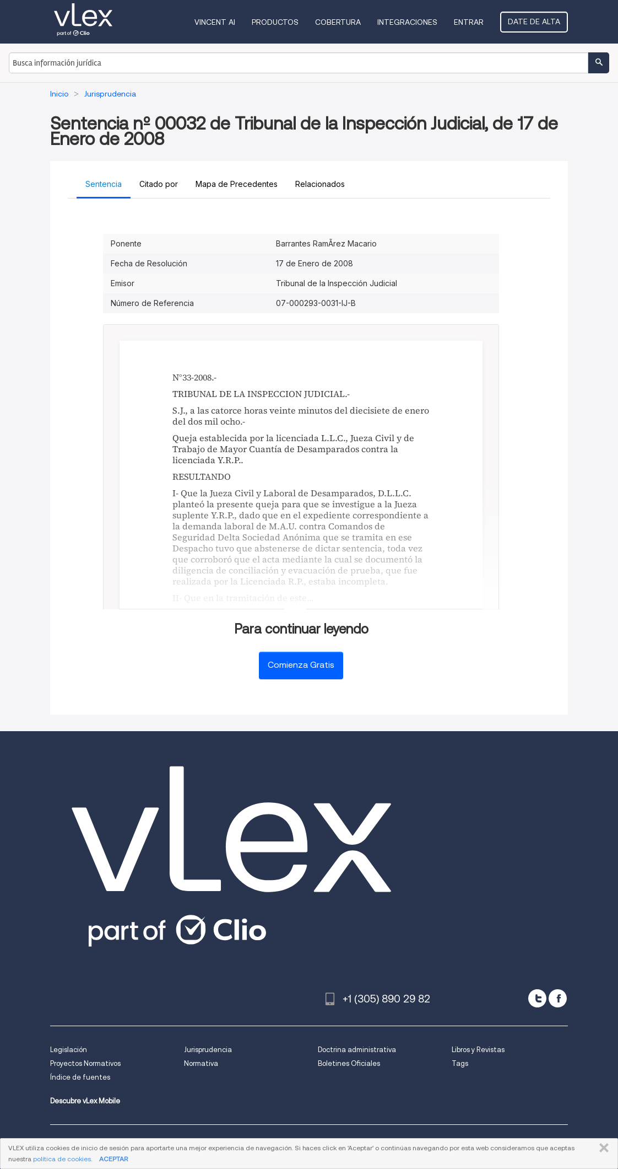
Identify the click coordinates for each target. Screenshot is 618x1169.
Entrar (469, 22)
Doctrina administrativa (357, 1049)
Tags (460, 1063)
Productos (275, 22)
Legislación (68, 1049)
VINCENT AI (214, 22)
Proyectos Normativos (85, 1063)
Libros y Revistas (478, 1049)
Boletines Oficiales (349, 1063)
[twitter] (537, 998)
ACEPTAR (113, 1158)
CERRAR (601, 1148)
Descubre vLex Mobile (85, 1101)
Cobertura (338, 22)
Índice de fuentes (80, 1077)
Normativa (201, 1063)
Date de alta (534, 21)
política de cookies (62, 1158)
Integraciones (407, 22)
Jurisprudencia (208, 1049)
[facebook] (558, 998)
